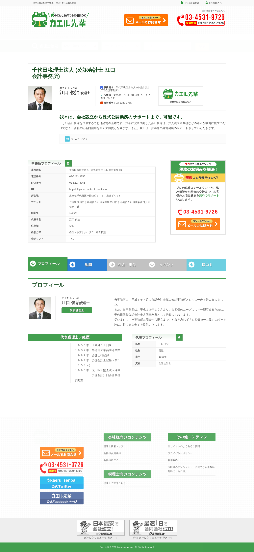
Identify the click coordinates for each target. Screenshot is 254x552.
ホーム (35, 37)
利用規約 (173, 462)
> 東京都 (42, 37)
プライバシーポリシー (180, 455)
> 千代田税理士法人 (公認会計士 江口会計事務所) (70, 37)
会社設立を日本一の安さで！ (101, 529)
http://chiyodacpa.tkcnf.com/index (88, 189)
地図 (88, 267)
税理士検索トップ (113, 448)
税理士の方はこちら (213, 11)
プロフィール (49, 266)
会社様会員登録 (192, 3)
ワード (149, 46)
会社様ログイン (216, 3)
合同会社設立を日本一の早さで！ (153, 529)
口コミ (207, 267)
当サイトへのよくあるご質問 (184, 448)
